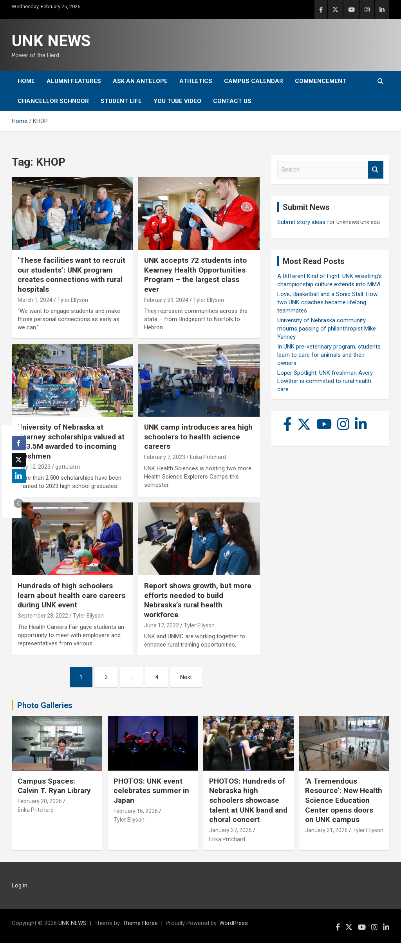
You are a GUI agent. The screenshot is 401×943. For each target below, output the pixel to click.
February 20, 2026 (40, 801)
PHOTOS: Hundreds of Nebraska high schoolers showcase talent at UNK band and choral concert (248, 800)
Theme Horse (140, 923)
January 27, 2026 (230, 830)
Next (186, 677)
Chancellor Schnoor (53, 101)
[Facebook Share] (19, 443)
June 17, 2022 (161, 625)
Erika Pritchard (208, 457)
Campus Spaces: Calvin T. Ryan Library (54, 786)
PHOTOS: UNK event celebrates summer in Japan (151, 791)
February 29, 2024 (166, 300)
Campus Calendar (253, 81)
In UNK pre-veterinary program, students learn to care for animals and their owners (329, 355)
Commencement (320, 81)
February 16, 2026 (136, 811)
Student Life (121, 101)
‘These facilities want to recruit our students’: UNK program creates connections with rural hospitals (71, 275)
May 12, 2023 (34, 467)
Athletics (195, 81)
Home (26, 81)
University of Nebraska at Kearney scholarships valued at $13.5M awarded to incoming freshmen (71, 442)
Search (375, 170)
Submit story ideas (301, 222)
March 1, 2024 (35, 300)
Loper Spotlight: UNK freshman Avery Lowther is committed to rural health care (325, 381)
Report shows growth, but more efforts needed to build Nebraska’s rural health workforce (197, 600)
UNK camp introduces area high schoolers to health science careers (198, 437)
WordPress (233, 923)
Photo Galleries (44, 705)
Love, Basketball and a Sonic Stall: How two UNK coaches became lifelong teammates (327, 302)
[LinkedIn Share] (19, 476)
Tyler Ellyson (72, 300)
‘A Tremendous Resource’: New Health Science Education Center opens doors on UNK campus (343, 800)
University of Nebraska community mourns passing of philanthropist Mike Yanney (326, 328)
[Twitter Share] (19, 460)
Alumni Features (74, 81)
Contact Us (232, 101)
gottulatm (67, 467)
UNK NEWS (51, 41)
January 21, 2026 (326, 830)
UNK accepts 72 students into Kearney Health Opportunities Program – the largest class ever (195, 275)
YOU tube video (177, 101)
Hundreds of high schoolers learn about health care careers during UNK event (71, 595)
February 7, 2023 (164, 457)
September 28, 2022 (43, 615)
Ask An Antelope (140, 81)
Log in (19, 885)
